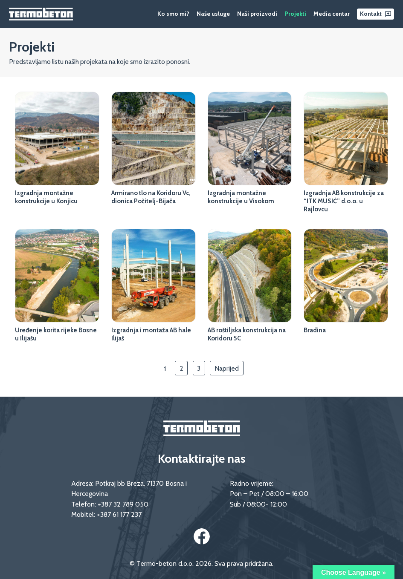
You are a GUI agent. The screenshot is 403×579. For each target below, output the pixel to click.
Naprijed (227, 368)
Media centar (331, 13)
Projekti (295, 13)
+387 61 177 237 (119, 514)
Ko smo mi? (173, 13)
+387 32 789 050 (123, 504)
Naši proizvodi (257, 13)
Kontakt (371, 13)
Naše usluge (213, 13)
